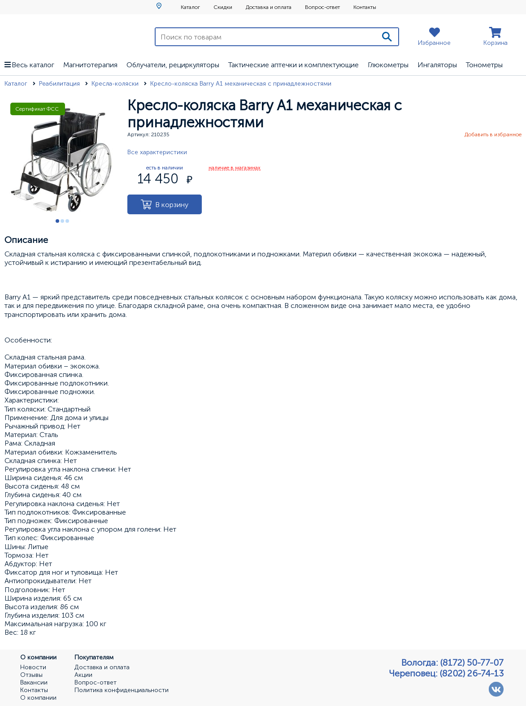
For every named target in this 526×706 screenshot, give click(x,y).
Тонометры (484, 65)
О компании (38, 698)
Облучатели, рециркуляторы (172, 65)
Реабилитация (60, 83)
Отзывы (31, 675)
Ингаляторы (437, 65)
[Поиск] (387, 36)
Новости (33, 667)
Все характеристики (157, 152)
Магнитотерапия (90, 65)
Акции (83, 675)
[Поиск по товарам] (266, 36)
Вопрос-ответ (322, 7)
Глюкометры (388, 65)
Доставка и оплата (268, 7)
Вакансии (34, 682)
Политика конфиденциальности (121, 690)
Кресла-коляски (115, 83)
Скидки (222, 7)
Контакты (364, 7)
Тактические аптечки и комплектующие (293, 65)
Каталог (190, 7)
